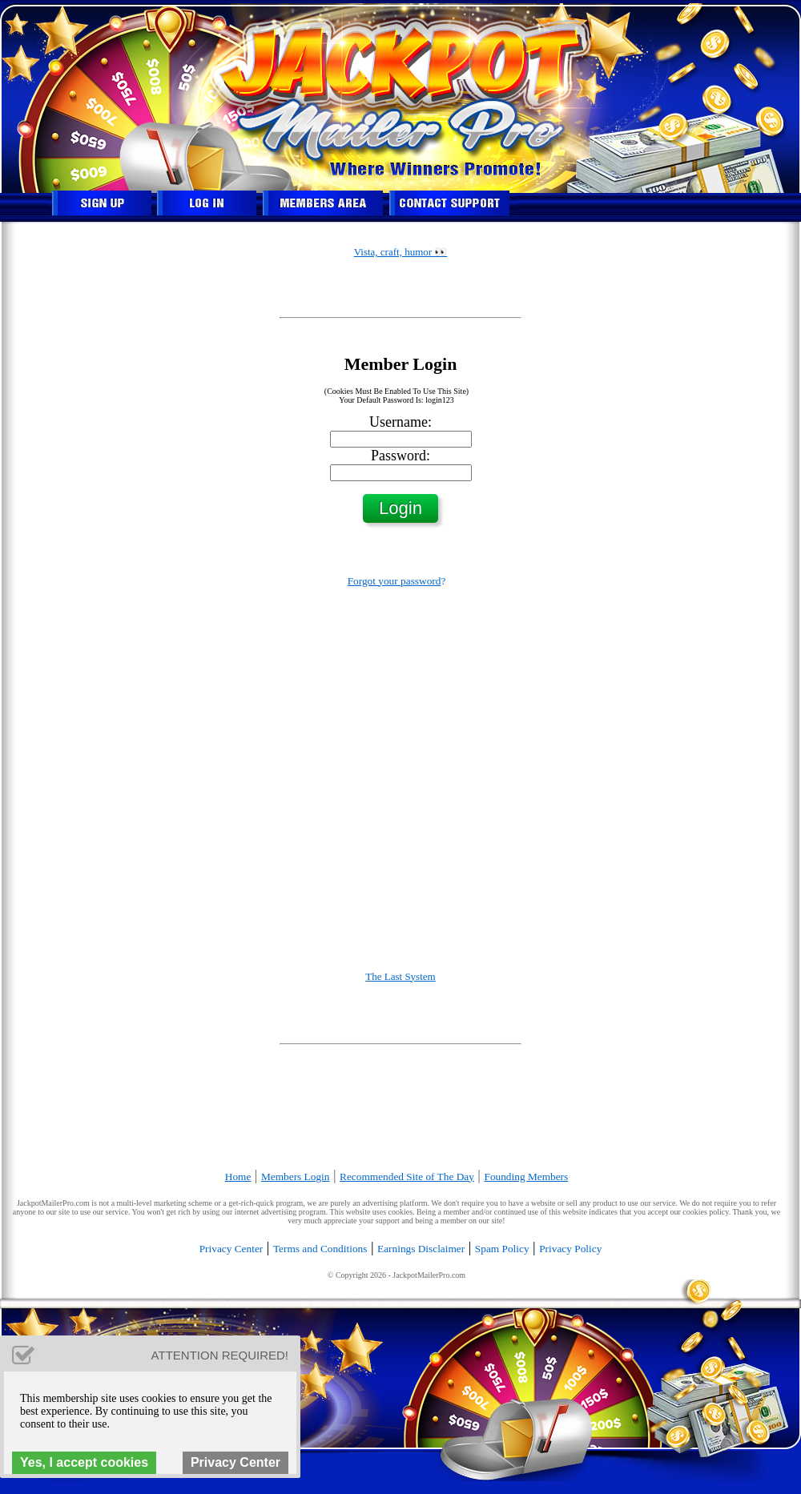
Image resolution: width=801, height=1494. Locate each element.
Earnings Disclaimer (421, 1249)
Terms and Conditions (320, 1249)
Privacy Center (231, 1249)
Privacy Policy (570, 1249)
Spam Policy (502, 1249)
